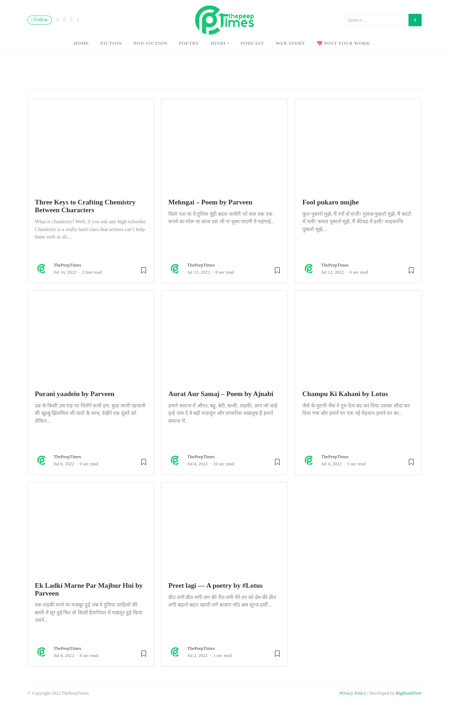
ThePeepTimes (67, 265)
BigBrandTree (409, 693)
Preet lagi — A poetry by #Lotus (215, 585)
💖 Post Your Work (343, 43)
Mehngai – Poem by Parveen (210, 202)
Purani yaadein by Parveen (74, 394)
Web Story (290, 43)
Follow (39, 19)
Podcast (252, 43)
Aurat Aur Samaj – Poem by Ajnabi (220, 394)
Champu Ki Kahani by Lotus (345, 394)
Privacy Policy (353, 693)
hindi (218, 43)
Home (81, 43)
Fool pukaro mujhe (330, 202)
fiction (111, 43)
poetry (189, 43)
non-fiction (150, 43)
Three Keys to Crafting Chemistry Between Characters (85, 205)
